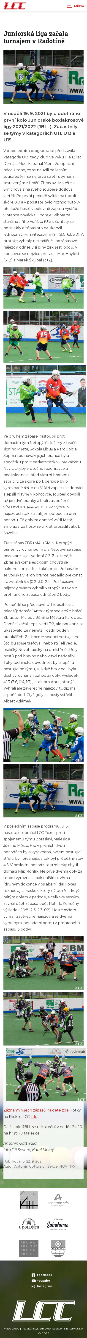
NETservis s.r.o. (73, 1328)
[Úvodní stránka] (14, 6)
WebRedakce (53, 1328)
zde (33, 1117)
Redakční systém (33, 1328)
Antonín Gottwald (29, 1166)
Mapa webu (11, 1328)
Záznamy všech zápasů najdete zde (36, 1110)
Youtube (41, 1280)
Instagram (42, 1286)
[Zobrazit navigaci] (75, 5)
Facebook (42, 1275)
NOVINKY (67, 1166)
